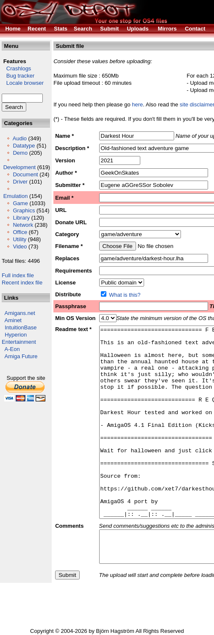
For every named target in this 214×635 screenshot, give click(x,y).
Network (23, 225)
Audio (20, 138)
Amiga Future (21, 356)
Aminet (13, 320)
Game (20, 203)
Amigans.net (20, 313)
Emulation (15, 196)
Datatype (24, 145)
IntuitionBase (20, 327)
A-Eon (12, 349)
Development (19, 167)
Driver (20, 181)
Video (20, 246)
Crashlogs (16, 68)
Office (20, 232)
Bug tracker (18, 75)
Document (25, 174)
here (137, 104)
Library (21, 217)
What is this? (124, 295)
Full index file (18, 275)
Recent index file (22, 282)
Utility (19, 239)
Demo (20, 153)
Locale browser (23, 83)
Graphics (24, 210)
